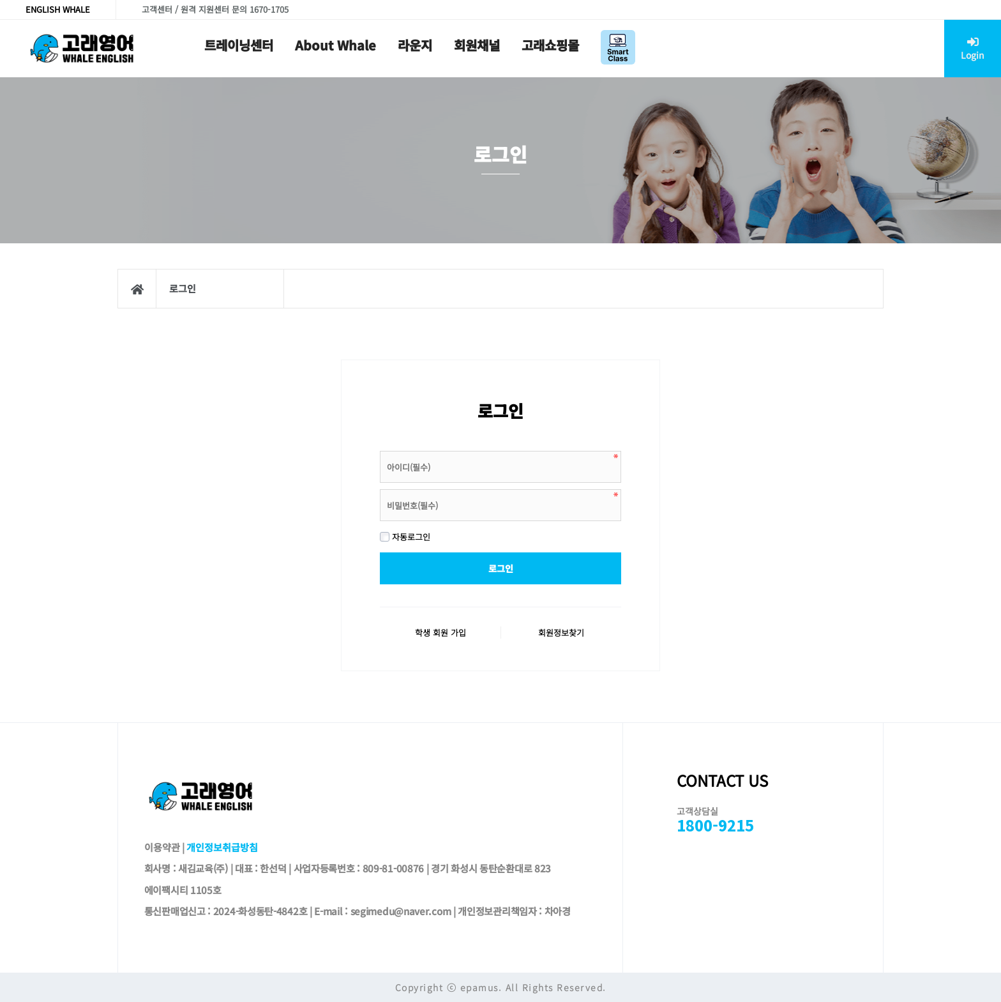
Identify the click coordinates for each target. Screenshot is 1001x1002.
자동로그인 (405, 537)
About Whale (335, 45)
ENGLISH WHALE (58, 9)
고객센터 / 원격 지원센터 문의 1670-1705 (215, 9)
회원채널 (477, 45)
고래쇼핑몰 (550, 45)
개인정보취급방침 (222, 847)
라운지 (415, 45)
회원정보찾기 (561, 632)
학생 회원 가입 (440, 632)
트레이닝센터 (238, 45)
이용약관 (162, 847)
